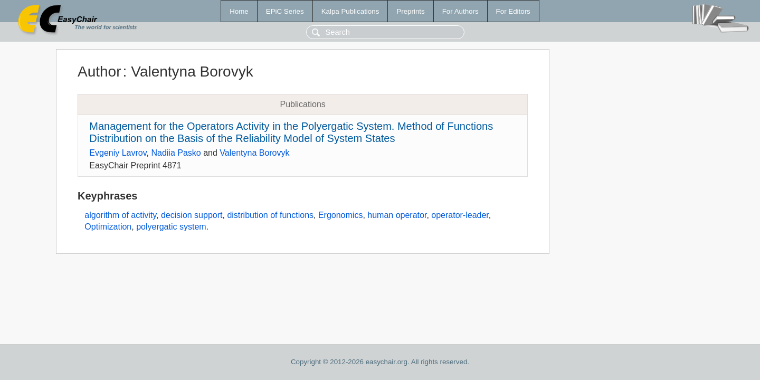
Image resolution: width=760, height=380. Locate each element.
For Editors (513, 11)
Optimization (107, 226)
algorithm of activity (120, 215)
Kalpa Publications (350, 11)
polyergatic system (171, 226)
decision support (192, 215)
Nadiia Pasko (176, 152)
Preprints (410, 11)
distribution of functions (270, 215)
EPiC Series (285, 11)
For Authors (460, 11)
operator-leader (460, 215)
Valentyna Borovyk (254, 152)
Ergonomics (340, 215)
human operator (396, 215)
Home (239, 11)
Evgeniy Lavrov (117, 152)
